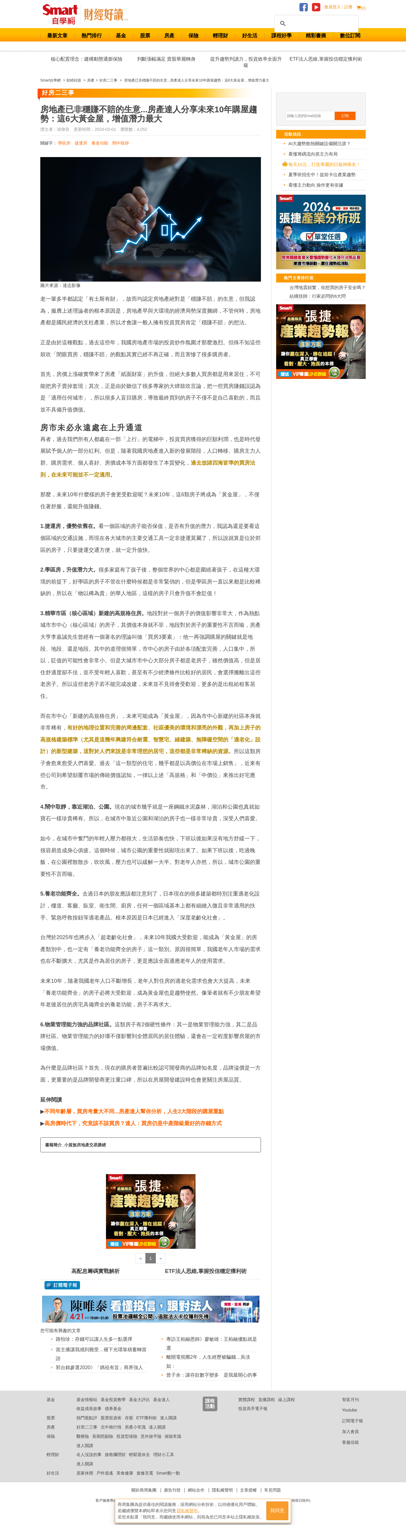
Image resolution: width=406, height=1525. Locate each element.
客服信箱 (346, 1442)
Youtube (345, 1410)
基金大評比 (139, 1399)
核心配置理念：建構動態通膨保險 (86, 59)
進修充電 (144, 1473)
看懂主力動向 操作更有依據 (315, 185)
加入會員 (346, 1431)
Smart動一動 (168, 1473)
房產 (169, 35)
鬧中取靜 (120, 143)
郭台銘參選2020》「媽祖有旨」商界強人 (99, 1367)
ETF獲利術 (146, 1417)
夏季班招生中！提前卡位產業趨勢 (322, 174)
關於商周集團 (143, 1490)
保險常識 (172, 1436)
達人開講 (168, 1417)
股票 (145, 35)
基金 (121, 35)
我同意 (277, 1510)
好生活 (249, 35)
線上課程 (286, 1399)
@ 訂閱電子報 (62, 1285)
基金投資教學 (113, 1399)
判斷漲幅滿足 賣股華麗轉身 (166, 59)
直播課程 (266, 1399)
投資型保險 (126, 1436)
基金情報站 (86, 1399)
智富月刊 (346, 1399)
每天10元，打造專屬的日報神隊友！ (324, 164)
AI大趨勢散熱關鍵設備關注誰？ (319, 143)
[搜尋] (315, 23)
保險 (193, 35)
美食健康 (124, 1473)
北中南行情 (111, 1427)
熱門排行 (91, 35)
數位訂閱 (350, 35)
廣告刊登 (172, 1490)
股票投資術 (111, 1417)
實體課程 (246, 1399)
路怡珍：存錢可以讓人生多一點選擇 (94, 1339)
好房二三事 (86, 1427)
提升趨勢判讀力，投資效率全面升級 (246, 62)
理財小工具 (163, 1454)
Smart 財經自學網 (63, 14)
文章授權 (248, 1490)
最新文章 (57, 35)
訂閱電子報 (348, 1420)
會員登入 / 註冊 (338, 7)
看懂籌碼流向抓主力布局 (313, 153)
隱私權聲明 (222, 1490)
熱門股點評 (86, 1417)
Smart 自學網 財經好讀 (106, 14)
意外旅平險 (151, 1436)
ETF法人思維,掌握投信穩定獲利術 (326, 59)
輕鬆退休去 (139, 1454)
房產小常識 (135, 1427)
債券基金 (113, 1408)
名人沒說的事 (89, 1454)
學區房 (64, 143)
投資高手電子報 (252, 1408)
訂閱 (345, 116)
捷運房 (81, 143)
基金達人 (161, 1399)
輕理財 (220, 35)
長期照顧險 (102, 1436)
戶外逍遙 (104, 1473)
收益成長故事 (89, 1408)
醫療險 (82, 1436)
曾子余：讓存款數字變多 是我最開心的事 (211, 1374)
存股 (129, 1417)
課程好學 (281, 35)
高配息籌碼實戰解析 (95, 1271)
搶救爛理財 (115, 1454)
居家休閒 (84, 1473)
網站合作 (196, 1490)
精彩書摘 (316, 35)
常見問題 (272, 1490)
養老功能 (99, 143)
